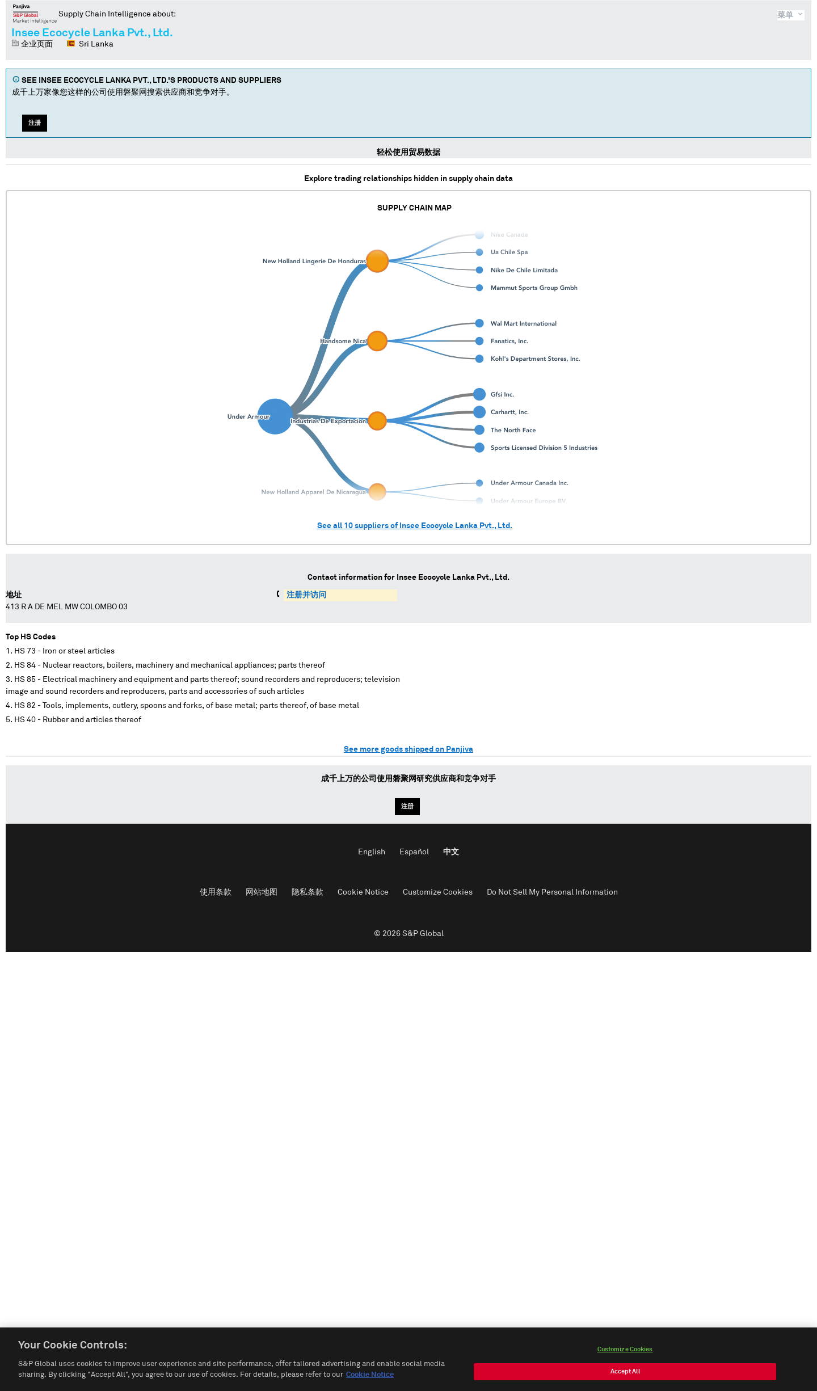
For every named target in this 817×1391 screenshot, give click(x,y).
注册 (34, 123)
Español (414, 852)
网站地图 (261, 892)
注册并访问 (306, 595)
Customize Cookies (438, 892)
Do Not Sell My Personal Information (552, 892)
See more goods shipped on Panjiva (408, 749)
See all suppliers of (414, 526)
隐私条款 (307, 892)
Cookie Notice (363, 892)
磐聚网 (34, 13)
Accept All (625, 1376)
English (371, 852)
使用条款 (215, 892)
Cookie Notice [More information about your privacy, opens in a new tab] (370, 1380)
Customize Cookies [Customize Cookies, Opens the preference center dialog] (625, 1354)
